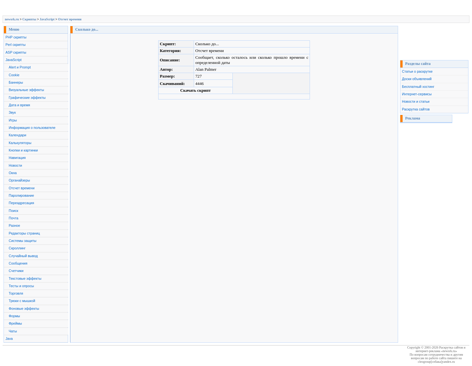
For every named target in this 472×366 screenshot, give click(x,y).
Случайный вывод (23, 256)
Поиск (13, 211)
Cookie (14, 75)
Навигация (17, 158)
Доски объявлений (417, 79)
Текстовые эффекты (25, 278)
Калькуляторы (20, 143)
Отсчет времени (70, 19)
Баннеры (16, 82)
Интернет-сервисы (417, 94)
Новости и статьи (415, 101)
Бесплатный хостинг (418, 87)
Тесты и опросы (21, 286)
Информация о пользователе (32, 128)
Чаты (13, 331)
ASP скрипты (15, 52)
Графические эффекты (27, 97)
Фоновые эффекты (24, 308)
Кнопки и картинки (23, 150)
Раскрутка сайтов (416, 109)
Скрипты (29, 19)
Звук (12, 112)
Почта (13, 218)
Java (9, 338)
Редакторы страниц (24, 233)
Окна (13, 173)
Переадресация (21, 203)
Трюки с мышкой (22, 301)
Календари (17, 135)
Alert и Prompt (20, 67)
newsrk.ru (12, 19)
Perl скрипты (15, 45)
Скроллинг (17, 248)
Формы (14, 316)
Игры (13, 120)
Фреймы (15, 323)
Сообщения (18, 263)
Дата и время (19, 105)
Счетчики (16, 271)
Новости (15, 165)
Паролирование (21, 195)
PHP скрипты (15, 37)
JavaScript (47, 19)
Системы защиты (22, 241)
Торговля (16, 293)
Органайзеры (19, 180)
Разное (14, 225)
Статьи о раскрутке (417, 71)
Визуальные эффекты (26, 90)
